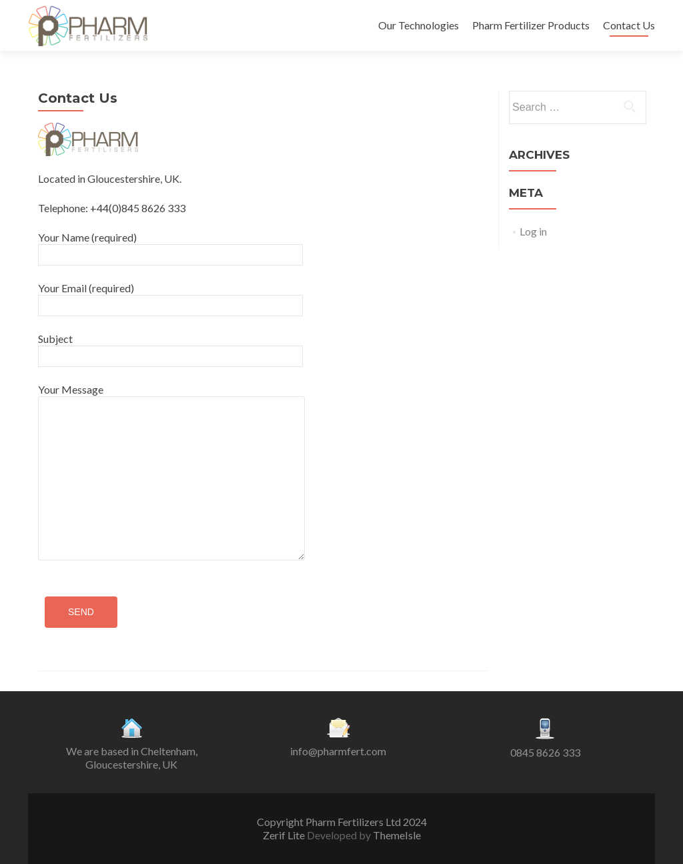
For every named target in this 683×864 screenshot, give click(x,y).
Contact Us (629, 25)
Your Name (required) (170, 245)
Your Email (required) (170, 296)
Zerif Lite (285, 835)
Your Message (171, 396)
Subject (170, 347)
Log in (533, 231)
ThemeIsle (397, 835)
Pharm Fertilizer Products (531, 25)
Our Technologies (418, 25)
